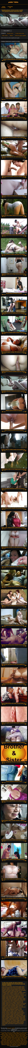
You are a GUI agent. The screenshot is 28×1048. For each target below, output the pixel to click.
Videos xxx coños (23, 1033)
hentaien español (5, 1012)
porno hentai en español (13, 1023)
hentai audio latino (15, 991)
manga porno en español (11, 1020)
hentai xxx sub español (18, 1011)
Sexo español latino (13, 1044)
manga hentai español (14, 1017)
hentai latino (19, 998)
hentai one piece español (20, 35)
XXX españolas (7, 1042)
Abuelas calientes (16, 1033)
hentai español (9, 996)
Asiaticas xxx (19, 1044)
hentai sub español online (13, 1005)
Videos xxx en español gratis (16, 1040)
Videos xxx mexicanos (9, 1033)
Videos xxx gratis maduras (21, 1036)
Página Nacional (4, 7)
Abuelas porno (10, 33)
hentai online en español (13, 1001)
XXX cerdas (24, 1044)
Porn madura (13, 1043)
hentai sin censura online (11, 1003)
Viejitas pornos (18, 1032)
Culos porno (9, 1039)
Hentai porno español (14, 1)
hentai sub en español (10, 1004)
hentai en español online (15, 993)
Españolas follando (11, 1037)
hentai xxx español (9, 1011)
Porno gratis (9, 1045)
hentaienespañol (13, 1012)
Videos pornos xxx (7, 1043)
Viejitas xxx (8, 1035)
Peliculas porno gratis (4, 1034)
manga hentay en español (14, 1018)
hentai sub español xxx (14, 1008)
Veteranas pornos (11, 1034)
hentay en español (9, 1015)
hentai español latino (16, 996)
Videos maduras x (20, 1038)
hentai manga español (14, 999)
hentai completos (10, 992)
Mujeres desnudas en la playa (15, 1042)
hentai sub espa (18, 1004)
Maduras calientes (7, 1036)
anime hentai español (17, 986)
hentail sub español (6, 1014)
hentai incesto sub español (11, 998)
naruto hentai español (15, 1021)
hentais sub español (15, 1014)
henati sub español (14, 989)
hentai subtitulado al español (13, 1009)
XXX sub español (3, 1032)
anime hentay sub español (15, 987)
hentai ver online (14, 1010)
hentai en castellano (18, 992)
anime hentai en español (7, 986)
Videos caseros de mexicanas (11, 1038)
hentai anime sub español (20, 990)
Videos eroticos (23, 1039)
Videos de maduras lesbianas (20, 1034)
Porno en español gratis (20, 1043)
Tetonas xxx (13, 1036)
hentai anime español (10, 990)
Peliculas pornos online (18, 1041)
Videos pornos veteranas (14, 1035)
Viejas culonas (6, 1041)
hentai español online (13, 997)
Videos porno (11, 1041)
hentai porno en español (11, 1002)
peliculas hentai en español (14, 1022)
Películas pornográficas (16, 1045)
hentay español (17, 1015)
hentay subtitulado (9, 1016)
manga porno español (20, 1020)
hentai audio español (6, 991)
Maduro (11, 35)
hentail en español (20, 1012)
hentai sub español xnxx (16, 1007)
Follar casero (5, 35)
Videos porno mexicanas (11, 1032)
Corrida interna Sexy (19, 33)
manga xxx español (6, 1021)
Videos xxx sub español (16, 1039)
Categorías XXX (10, 7)
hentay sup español (18, 1016)
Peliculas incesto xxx (18, 1037)
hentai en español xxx (15, 995)
